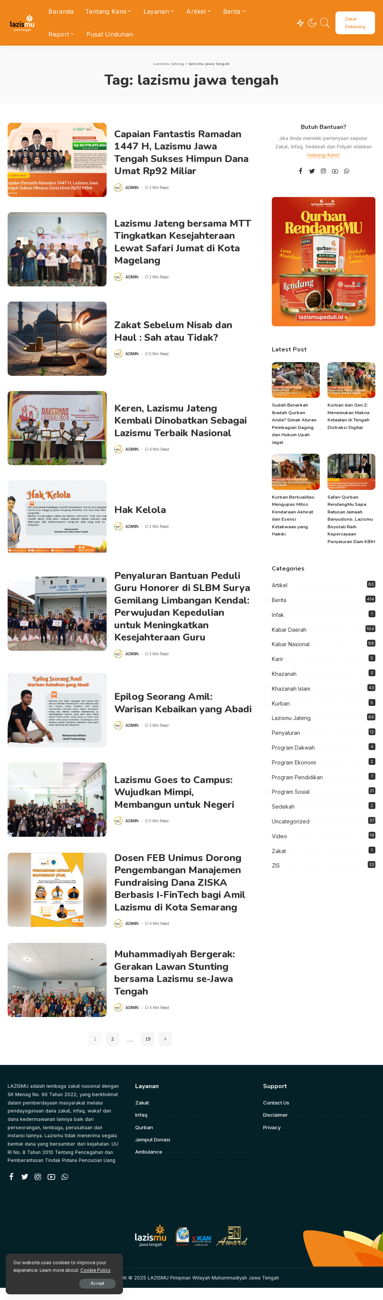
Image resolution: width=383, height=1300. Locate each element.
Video (279, 836)
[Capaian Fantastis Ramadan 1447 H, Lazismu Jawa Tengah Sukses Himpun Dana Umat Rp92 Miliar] (57, 160)
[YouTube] (335, 171)
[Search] (325, 23)
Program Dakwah (293, 747)
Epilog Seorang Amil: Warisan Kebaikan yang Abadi (169, 715)
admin (132, 187)
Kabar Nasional (291, 644)
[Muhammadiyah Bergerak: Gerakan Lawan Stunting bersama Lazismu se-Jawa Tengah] (57, 992)
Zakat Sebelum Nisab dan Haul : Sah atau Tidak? (174, 331)
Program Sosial (291, 791)
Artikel (279, 585)
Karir (277, 659)
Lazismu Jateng (291, 718)
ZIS (276, 865)
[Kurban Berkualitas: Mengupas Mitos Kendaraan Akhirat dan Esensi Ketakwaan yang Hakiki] (296, 471)
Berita (279, 600)
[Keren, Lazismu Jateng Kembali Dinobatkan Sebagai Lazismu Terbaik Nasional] (57, 428)
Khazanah (284, 674)
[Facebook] (300, 171)
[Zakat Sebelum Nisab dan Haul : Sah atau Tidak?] (57, 339)
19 (147, 1052)
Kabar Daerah (289, 629)
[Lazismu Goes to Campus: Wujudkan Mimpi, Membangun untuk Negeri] (57, 812)
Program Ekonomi (294, 762)
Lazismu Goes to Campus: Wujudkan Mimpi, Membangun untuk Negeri (175, 804)
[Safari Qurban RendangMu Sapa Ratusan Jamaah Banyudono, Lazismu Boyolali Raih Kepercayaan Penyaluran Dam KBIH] (351, 471)
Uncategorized (291, 821)
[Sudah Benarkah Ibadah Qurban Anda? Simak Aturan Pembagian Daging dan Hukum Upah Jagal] (296, 380)
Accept (94, 1283)
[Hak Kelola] (57, 517)
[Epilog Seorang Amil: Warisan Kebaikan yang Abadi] (57, 722)
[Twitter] (312, 171)
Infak (278, 615)
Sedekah (283, 806)
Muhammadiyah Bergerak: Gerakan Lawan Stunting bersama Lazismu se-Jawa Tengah (176, 985)
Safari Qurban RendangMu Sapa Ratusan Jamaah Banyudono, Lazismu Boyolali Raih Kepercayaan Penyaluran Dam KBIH (351, 519)
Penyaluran (286, 732)
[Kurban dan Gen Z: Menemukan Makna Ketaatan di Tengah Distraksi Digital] (351, 380)
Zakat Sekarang (355, 23)
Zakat (279, 851)
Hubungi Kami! (323, 155)
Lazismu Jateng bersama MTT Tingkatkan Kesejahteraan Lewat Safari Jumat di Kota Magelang (179, 242)
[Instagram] (323, 171)
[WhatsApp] (346, 171)
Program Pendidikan (297, 777)
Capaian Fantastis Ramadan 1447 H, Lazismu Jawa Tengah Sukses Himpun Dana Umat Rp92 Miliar (182, 152)
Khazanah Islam (291, 688)
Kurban (281, 703)
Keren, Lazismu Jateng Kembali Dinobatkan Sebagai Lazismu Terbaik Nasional (182, 421)
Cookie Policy (95, 1270)
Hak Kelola (140, 510)
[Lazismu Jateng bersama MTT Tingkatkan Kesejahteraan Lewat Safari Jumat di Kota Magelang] (57, 249)
